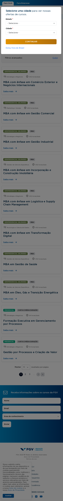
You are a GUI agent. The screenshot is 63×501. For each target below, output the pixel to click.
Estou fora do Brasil (15, 48)
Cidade (9, 28)
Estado (9, 19)
